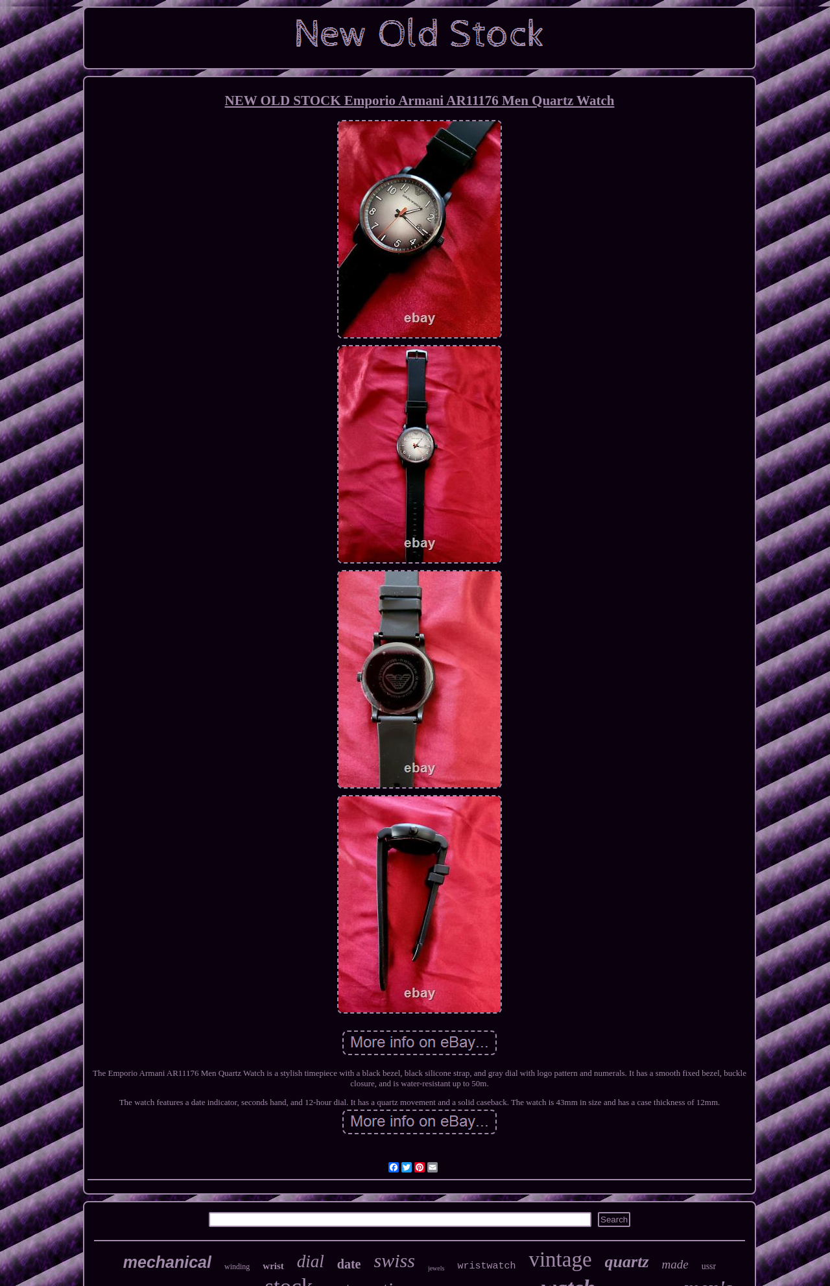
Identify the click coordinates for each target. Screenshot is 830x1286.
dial (310, 1261)
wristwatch (486, 1266)
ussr (709, 1266)
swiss (394, 1260)
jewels (436, 1268)
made (675, 1264)
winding (237, 1266)
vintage (559, 1259)
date (349, 1264)
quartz (627, 1261)
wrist (273, 1266)
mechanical (167, 1262)
